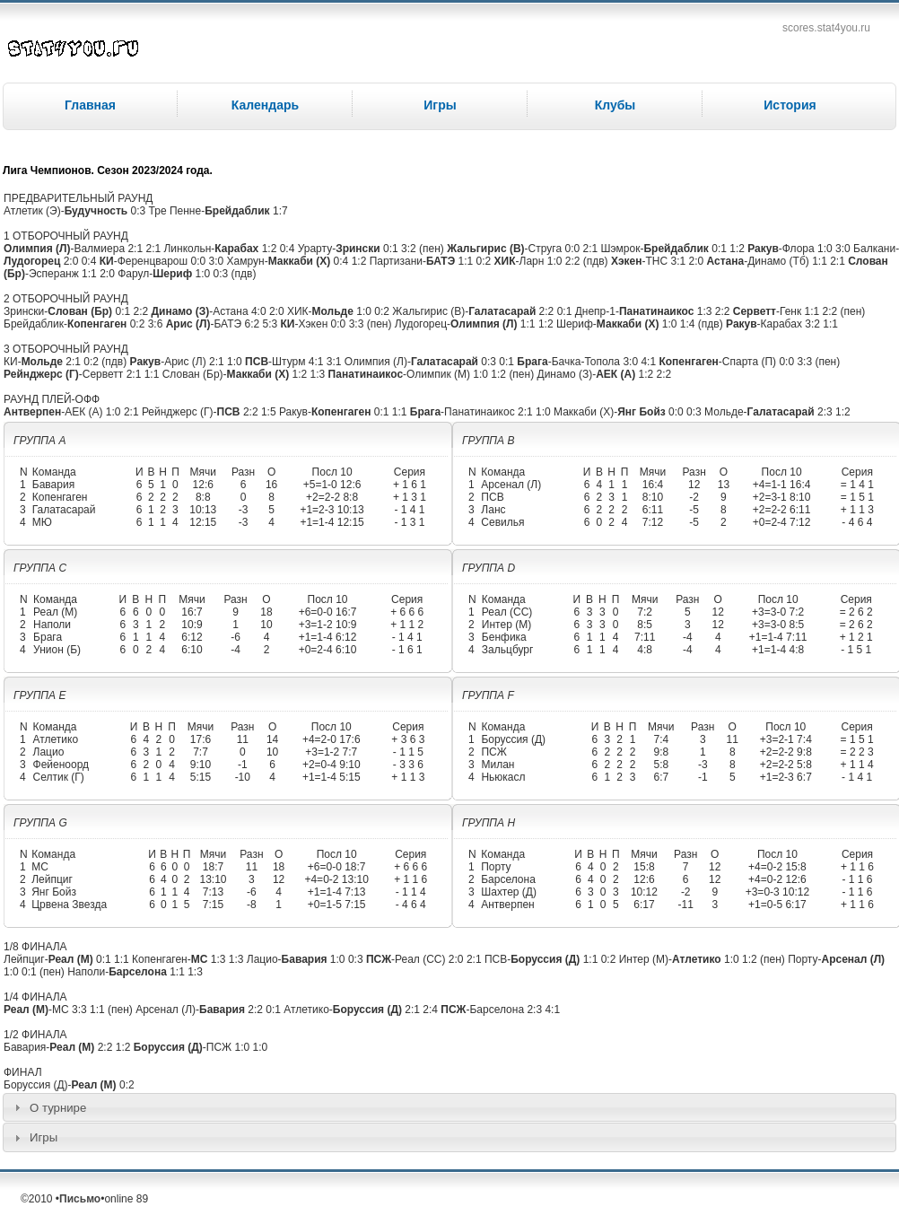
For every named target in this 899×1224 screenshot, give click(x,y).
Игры (439, 105)
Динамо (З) (180, 311)
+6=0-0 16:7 (328, 612)
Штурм (288, 361)
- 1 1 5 (408, 752)
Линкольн (187, 248)
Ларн (532, 261)
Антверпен (32, 412)
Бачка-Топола (586, 361)
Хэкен (626, 261)
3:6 (157, 324)
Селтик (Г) (58, 777)
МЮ (42, 522)
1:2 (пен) (512, 374)
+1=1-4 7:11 (778, 637)
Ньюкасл (503, 777)
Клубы (615, 105)
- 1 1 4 (411, 892)
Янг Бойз (641, 412)
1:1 (467, 261)
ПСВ (256, 361)
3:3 (81, 1009)
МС (39, 867)
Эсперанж (54, 273)
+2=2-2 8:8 (332, 497)
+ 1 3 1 (409, 497)
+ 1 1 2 (406, 624)
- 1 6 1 (407, 649)
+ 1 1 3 (857, 509)
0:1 (392, 248)
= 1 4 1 (857, 484)
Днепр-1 (595, 311)
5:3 (271, 324)
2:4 (432, 1009)
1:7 (280, 211)
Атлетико (56, 739)
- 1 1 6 (857, 879)
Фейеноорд (61, 764)
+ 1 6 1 (409, 484)
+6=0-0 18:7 (337, 867)
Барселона (508, 879)
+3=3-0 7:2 (778, 612)
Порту (496, 867)
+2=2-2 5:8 (786, 764)
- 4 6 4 (857, 522)
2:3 (826, 412)
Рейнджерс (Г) (41, 374)
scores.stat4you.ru (826, 28)
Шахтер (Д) (509, 892)
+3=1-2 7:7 (331, 752)
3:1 (680, 261)
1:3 (706, 311)
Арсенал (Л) (511, 484)
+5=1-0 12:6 (332, 484)
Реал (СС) (507, 612)
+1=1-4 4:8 (778, 649)
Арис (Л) (188, 324)
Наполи (52, 624)
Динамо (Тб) (778, 261)
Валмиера (99, 248)
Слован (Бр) (80, 311)
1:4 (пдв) (701, 324)
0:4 (289, 248)
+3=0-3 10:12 (777, 892)
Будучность (96, 211)
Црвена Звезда (69, 904)
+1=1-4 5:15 (331, 777)
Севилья (502, 522)
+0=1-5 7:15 (337, 904)
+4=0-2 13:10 (336, 879)
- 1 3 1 (409, 522)
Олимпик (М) (438, 374)
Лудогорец (32, 261)
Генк (790, 311)
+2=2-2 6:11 (782, 509)
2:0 (73, 261)
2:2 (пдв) (586, 261)
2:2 (142, 311)
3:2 (814, 324)
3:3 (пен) (370, 324)
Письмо (79, 1199)
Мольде (332, 311)
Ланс (493, 509)
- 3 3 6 (408, 764)
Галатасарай (502, 311)
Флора (798, 248)
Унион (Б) (57, 649)
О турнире (58, 1108)
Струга (545, 248)
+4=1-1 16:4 (782, 484)
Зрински (358, 248)
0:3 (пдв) (235, 273)
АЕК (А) (615, 374)
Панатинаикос (656, 311)
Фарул (133, 273)
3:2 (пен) (422, 248)
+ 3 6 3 (407, 739)
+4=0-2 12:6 (777, 879)
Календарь (265, 105)
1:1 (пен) (111, 1009)
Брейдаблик (237, 211)
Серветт (754, 311)
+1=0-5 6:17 (777, 904)
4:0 (260, 311)
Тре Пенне (175, 211)
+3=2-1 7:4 (786, 739)
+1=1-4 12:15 (331, 522)
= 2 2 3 (857, 752)
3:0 (844, 248)
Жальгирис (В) (485, 248)
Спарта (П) (749, 361)
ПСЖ (493, 752)
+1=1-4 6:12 (328, 637)
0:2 (485, 261)
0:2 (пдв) (105, 361)
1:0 (826, 248)
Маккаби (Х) (299, 261)
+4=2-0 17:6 (331, 739)
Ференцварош (153, 261)
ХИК (505, 261)
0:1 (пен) (43, 972)
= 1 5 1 (857, 497)
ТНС (657, 261)
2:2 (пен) (844, 311)
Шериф (172, 273)
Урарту (315, 248)
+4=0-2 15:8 (777, 867)
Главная (90, 105)
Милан (497, 764)
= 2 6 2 (856, 612)
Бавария (53, 484)
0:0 (573, 248)
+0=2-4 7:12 (782, 522)
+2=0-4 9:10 (331, 764)
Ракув (763, 248)
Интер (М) (506, 624)
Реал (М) (55, 612)
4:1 (318, 361)
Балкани (874, 248)
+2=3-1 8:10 (782, 497)
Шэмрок (620, 248)
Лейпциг (52, 879)
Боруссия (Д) (513, 739)
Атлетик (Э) (32, 211)
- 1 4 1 (409, 509)
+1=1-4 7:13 (337, 892)
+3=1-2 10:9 (328, 624)
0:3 (140, 211)
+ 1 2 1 (856, 637)
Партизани (396, 261)
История (790, 105)
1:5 (270, 412)
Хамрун (246, 261)
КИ (107, 261)
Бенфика (504, 637)
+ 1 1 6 (410, 879)
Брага (532, 361)
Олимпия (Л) (37, 248)
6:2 (253, 324)
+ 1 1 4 (857, 764)
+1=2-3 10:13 (331, 509)
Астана (726, 261)
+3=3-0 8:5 (778, 624)
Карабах (236, 248)
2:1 (136, 248)
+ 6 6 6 (406, 612)
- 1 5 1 (856, 649)
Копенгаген (97, 324)
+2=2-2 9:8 (786, 752)
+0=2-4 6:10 (328, 649)
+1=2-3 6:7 (786, 777)
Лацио (49, 752)
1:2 (271, 248)
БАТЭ (440, 261)
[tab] (449, 1107)
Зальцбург (508, 649)
